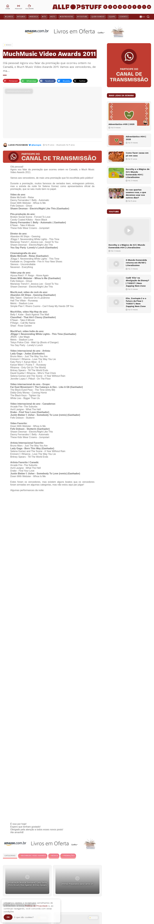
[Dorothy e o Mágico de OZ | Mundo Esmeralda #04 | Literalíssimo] (116, 173)
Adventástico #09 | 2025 (121, 124)
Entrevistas (67, 17)
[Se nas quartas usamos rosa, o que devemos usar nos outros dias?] (116, 193)
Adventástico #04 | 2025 (136, 137)
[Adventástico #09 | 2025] (129, 114)
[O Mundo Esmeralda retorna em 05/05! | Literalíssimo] (116, 264)
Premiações (69, 856)
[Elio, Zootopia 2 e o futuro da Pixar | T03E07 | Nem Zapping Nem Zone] (116, 302)
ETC (53, 17)
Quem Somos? (97, 17)
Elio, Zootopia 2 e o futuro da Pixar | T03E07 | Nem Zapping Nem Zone (136, 302)
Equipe (112, 17)
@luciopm (36, 145)
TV (45, 17)
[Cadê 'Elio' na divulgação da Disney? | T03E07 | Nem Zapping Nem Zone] (116, 281)
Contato (123, 17)
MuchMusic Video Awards (33, 856)
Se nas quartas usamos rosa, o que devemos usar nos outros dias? (136, 193)
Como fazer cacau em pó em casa (137, 154)
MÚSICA (54, 856)
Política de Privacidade (36, 906)
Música (34, 17)
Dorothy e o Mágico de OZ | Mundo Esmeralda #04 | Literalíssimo (137, 173)
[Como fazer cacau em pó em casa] (116, 157)
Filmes (22, 17)
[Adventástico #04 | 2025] (116, 140)
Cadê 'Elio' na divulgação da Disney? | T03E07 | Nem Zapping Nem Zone (137, 282)
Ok (8, 917)
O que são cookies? (24, 917)
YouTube (83, 17)
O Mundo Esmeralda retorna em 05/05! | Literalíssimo (136, 262)
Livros (10, 17)
